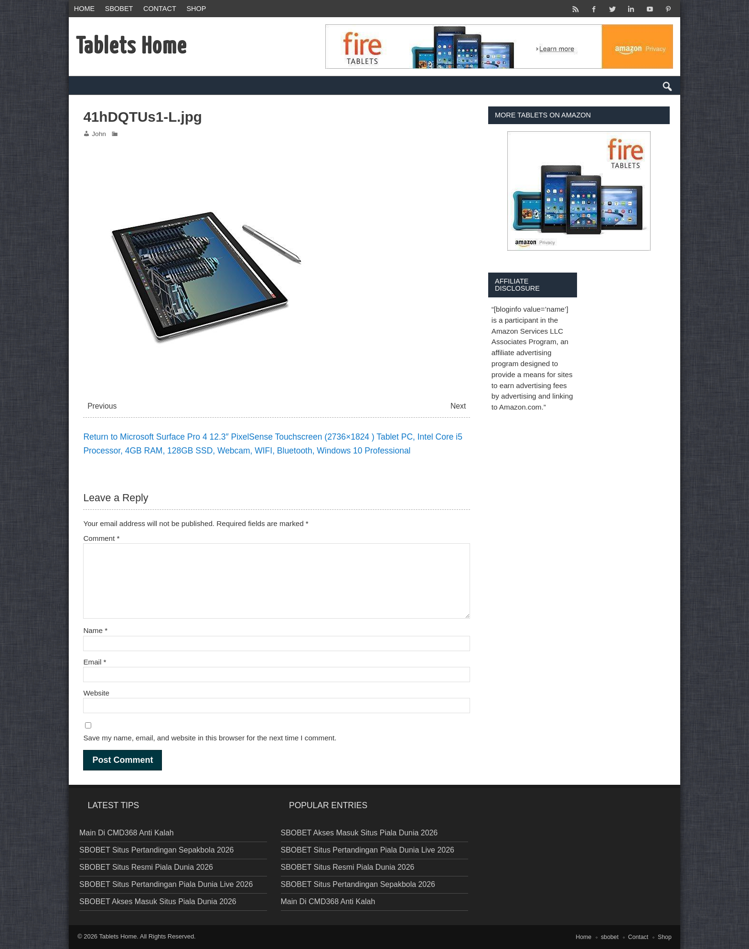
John (99, 133)
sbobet (119, 8)
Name (95, 630)
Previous (102, 406)
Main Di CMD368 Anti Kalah (126, 833)
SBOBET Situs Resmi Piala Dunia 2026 (146, 867)
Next (458, 406)
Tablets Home (118, 936)
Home (84, 8)
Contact (159, 8)
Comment (101, 538)
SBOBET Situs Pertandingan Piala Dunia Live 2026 (166, 884)
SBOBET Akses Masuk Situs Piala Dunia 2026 (157, 901)
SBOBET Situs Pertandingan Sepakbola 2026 (156, 850)
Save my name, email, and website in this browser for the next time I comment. (209, 737)
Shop (196, 8)
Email (94, 661)
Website (96, 692)
